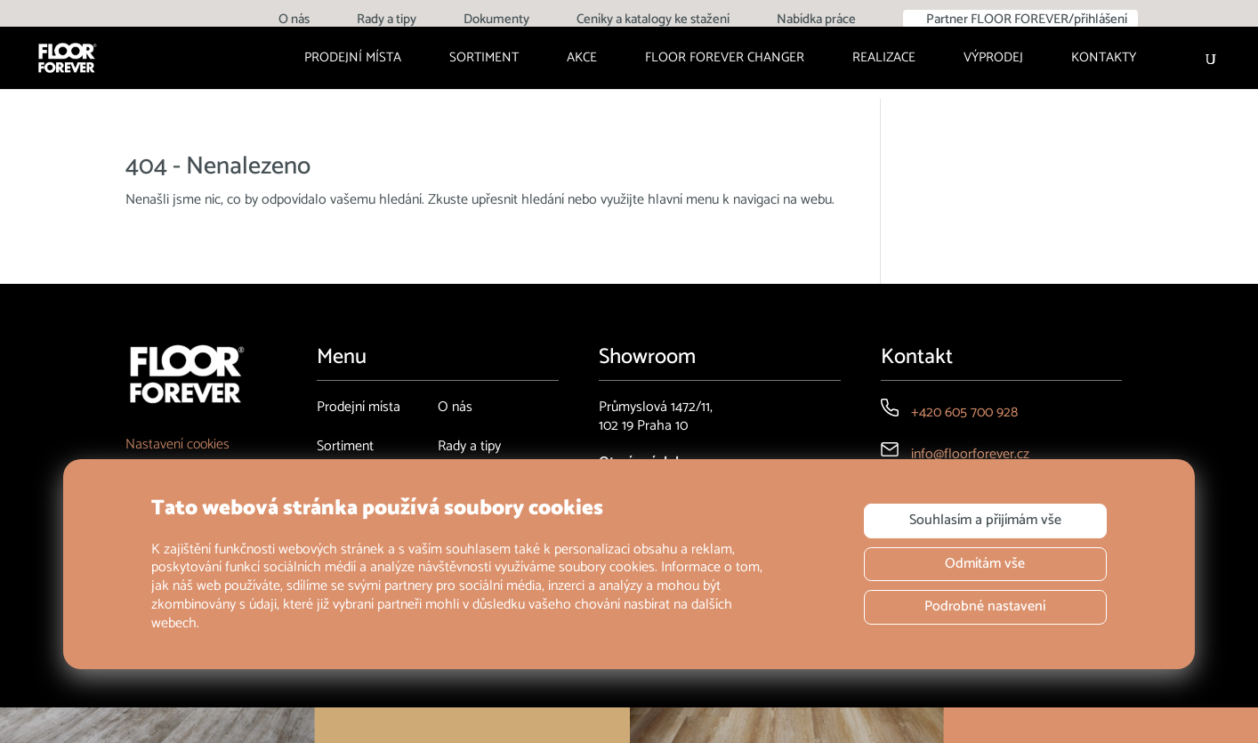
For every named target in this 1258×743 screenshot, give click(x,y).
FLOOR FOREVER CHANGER (724, 60)
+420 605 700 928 (964, 412)
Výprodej (993, 60)
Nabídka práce (816, 21)
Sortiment (484, 60)
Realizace (883, 60)
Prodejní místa (352, 60)
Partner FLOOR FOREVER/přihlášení (1026, 19)
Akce (582, 60)
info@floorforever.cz (970, 454)
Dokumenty (496, 21)
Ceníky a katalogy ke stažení (653, 21)
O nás (294, 21)
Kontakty (1103, 60)
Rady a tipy (386, 21)
